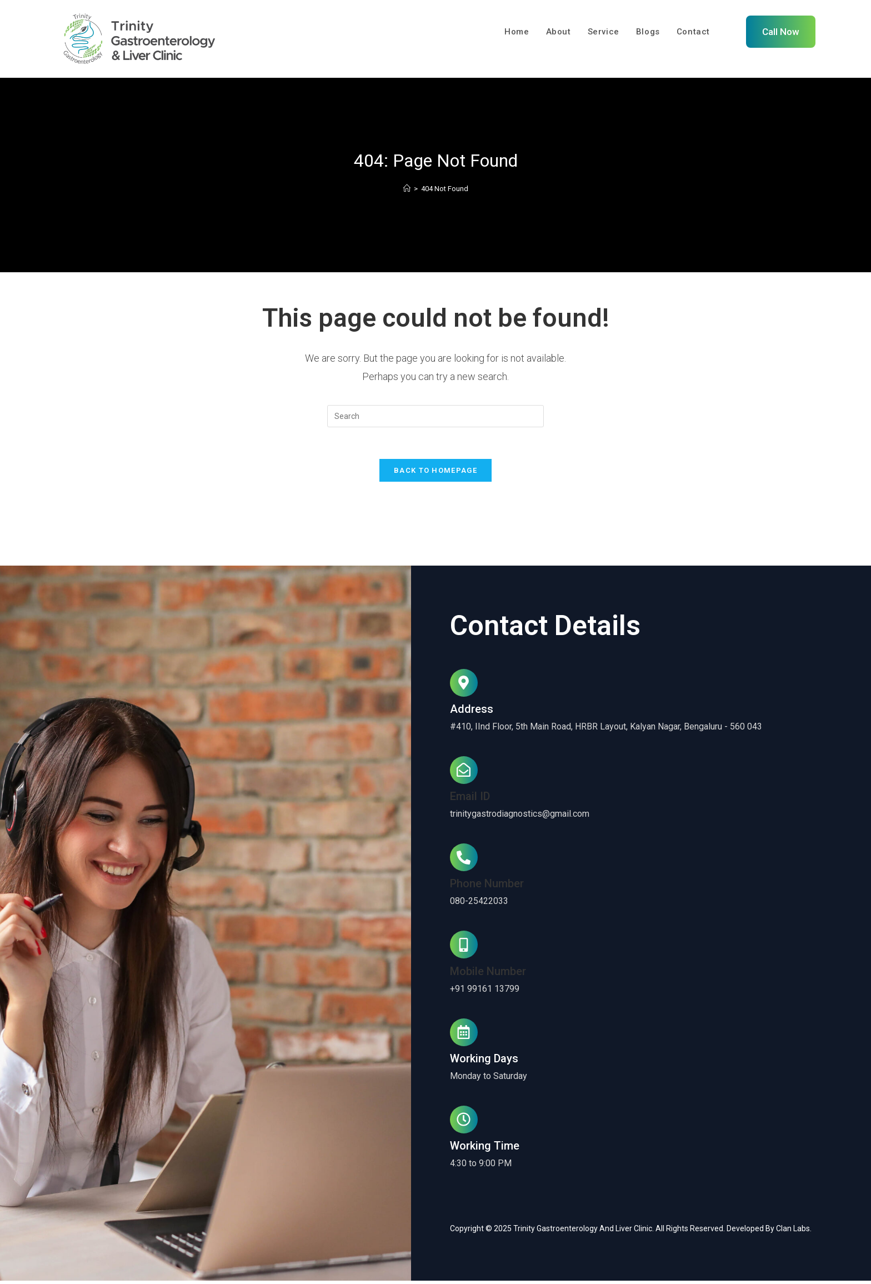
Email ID (470, 800)
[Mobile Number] (464, 948)
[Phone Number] (464, 861)
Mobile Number (488, 974)
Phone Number (487, 887)
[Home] (407, 190)
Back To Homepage (435, 473)
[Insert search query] (435, 417)
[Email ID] (464, 773)
